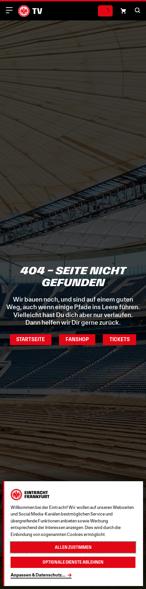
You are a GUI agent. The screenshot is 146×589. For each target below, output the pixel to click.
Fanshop (77, 339)
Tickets (119, 339)
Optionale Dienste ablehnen (73, 562)
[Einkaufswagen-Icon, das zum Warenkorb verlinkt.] (123, 11)
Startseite (30, 339)
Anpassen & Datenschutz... (38, 574)
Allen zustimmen (73, 547)
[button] (137, 10)
